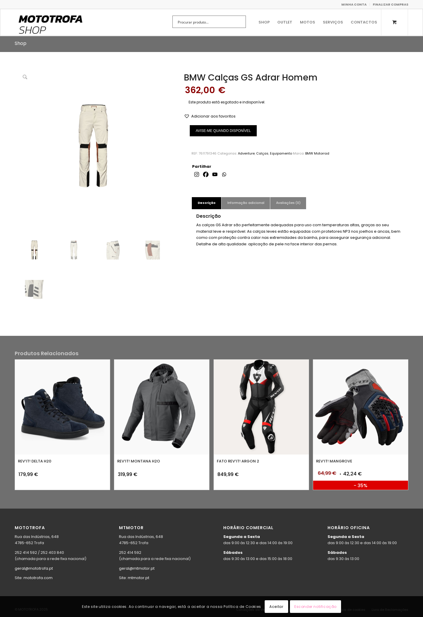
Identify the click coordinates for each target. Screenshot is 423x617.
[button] (210, 116)
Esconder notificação (315, 606)
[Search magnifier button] (240, 22)
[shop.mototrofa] (50, 22)
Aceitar (276, 606)
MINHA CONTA (354, 4)
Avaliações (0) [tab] (288, 203)
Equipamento (281, 153)
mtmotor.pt (138, 578)
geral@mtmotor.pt (137, 568)
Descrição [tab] (207, 203)
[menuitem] (354, 4)
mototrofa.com (38, 578)
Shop (20, 43)
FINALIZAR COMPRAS (390, 4)
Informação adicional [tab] (245, 203)
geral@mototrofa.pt (34, 568)
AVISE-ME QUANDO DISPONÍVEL (223, 131)
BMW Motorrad (317, 153)
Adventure (246, 153)
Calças (262, 153)
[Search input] (205, 21)
